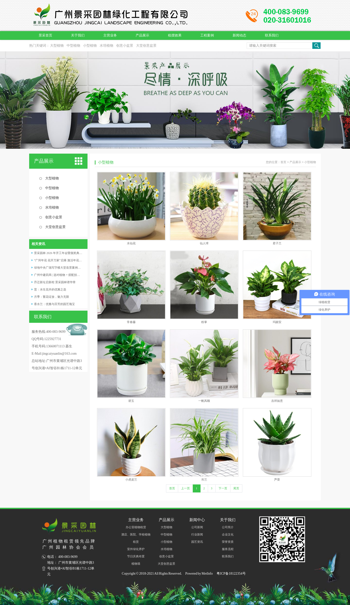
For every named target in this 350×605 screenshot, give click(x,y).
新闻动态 (239, 35)
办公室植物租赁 (136, 527)
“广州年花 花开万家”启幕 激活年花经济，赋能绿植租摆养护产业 (75, 260)
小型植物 (90, 45)
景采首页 (45, 35)
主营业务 (110, 35)
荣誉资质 (228, 542)
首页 (283, 162)
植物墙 (135, 563)
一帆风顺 (204, 401)
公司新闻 (197, 527)
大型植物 (57, 45)
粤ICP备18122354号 (231, 573)
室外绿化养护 (136, 549)
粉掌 (204, 322)
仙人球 (204, 243)
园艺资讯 (197, 542)
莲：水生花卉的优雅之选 (50, 289)
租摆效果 (175, 35)
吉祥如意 (277, 401)
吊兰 (204, 479)
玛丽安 (277, 322)
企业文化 (228, 534)
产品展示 (142, 35)
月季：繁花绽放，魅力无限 (51, 296)
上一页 (185, 488)
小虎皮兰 (131, 479)
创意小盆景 (124, 45)
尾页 (236, 488)
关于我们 (78, 35)
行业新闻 (197, 534)
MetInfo (207, 573)
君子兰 (277, 243)
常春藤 (131, 322)
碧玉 (131, 401)
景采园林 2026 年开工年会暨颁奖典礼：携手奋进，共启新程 (72, 253)
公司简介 (228, 527)
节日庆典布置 (136, 556)
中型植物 (73, 45)
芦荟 (277, 479)
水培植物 (106, 45)
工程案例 (207, 35)
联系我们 (272, 35)
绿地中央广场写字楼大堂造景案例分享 (59, 267)
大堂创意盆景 (146, 45)
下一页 (223, 488)
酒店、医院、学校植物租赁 (135, 538)
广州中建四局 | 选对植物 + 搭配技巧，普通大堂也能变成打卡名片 (76, 275)
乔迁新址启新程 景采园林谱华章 (55, 282)
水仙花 (131, 243)
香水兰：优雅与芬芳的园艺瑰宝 (54, 304)
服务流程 (228, 549)
